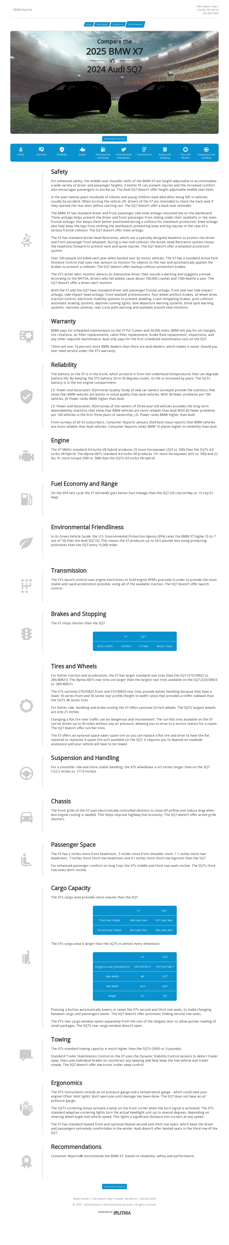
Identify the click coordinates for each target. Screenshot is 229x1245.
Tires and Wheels (207, 161)
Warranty (45, 161)
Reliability (68, 161)
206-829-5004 (211, 13)
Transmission (161, 161)
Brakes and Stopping (184, 163)
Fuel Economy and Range (114, 163)
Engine (91, 161)
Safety (22, 161)
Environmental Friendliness (138, 163)
